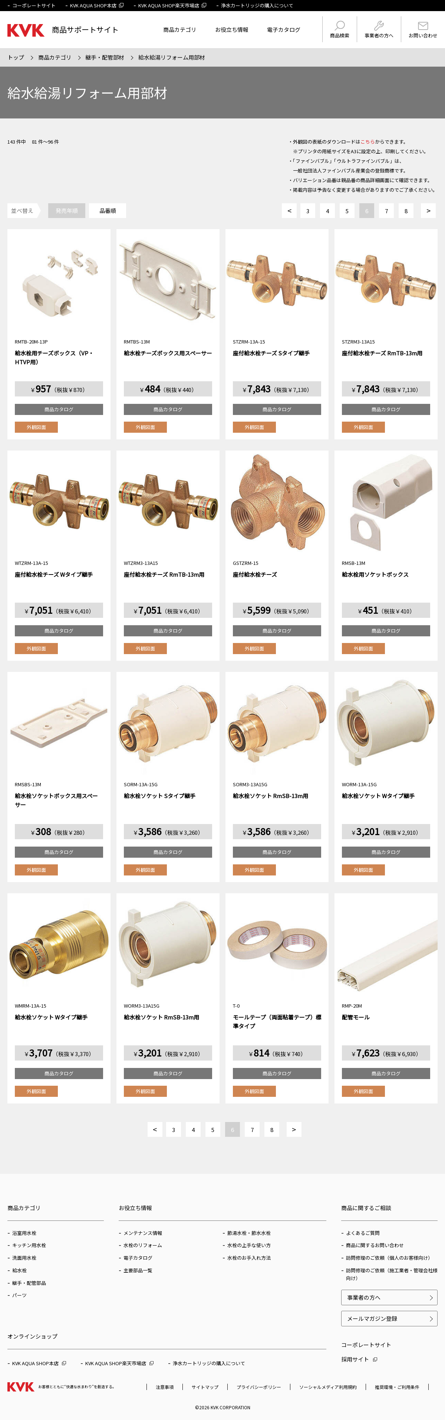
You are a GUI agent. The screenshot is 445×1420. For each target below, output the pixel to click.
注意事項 (165, 1387)
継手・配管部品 (29, 1282)
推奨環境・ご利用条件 (397, 1387)
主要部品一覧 (137, 1270)
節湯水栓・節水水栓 (249, 1232)
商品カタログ (58, 409)
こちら (367, 141)
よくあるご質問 (363, 1232)
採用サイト (359, 1359)
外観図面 (36, 427)
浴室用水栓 (24, 1232)
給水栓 (19, 1270)
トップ (15, 57)
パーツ (19, 1295)
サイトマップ (205, 1387)
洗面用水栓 (24, 1257)
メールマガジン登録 (372, 1318)
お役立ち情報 (231, 29)
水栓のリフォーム (142, 1245)
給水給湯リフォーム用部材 (171, 57)
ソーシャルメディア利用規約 (328, 1387)
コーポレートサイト (34, 5)
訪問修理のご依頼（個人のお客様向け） (389, 1257)
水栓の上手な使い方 (249, 1245)
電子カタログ (283, 29)
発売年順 (67, 210)
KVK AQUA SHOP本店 (97, 5)
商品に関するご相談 (366, 1208)
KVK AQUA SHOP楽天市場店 (172, 5)
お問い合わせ (423, 30)
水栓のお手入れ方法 (249, 1257)
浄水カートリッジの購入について (257, 5)
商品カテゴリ (180, 29)
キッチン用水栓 (29, 1245)
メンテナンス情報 (142, 1232)
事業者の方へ (379, 30)
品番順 (107, 210)
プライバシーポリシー (259, 1387)
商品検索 (339, 30)
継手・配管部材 (104, 57)
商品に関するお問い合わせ (375, 1245)
